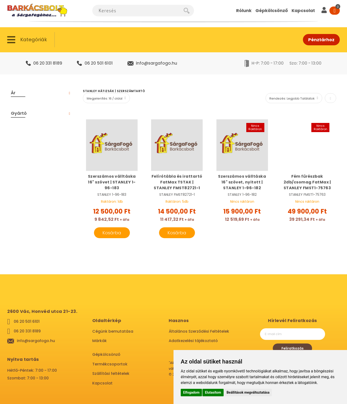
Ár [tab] (13, 93)
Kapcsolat (102, 383)
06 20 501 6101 (99, 63)
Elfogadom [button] (191, 392)
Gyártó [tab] (19, 113)
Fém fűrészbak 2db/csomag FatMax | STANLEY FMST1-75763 (307, 182)
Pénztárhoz (321, 40)
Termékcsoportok (109, 364)
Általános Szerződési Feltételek (199, 331)
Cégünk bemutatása (112, 331)
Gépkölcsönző (106, 354)
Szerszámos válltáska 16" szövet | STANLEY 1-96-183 (112, 182)
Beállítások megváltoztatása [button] (248, 392)
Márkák (99, 340)
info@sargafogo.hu (156, 63)
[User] (324, 10)
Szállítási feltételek (110, 373)
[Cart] (334, 11)
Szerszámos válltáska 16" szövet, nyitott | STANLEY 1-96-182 (242, 182)
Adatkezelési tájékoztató (193, 340)
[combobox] (138, 10)
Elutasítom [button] (213, 392)
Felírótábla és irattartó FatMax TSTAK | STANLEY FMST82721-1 (177, 182)
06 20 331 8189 (47, 63)
